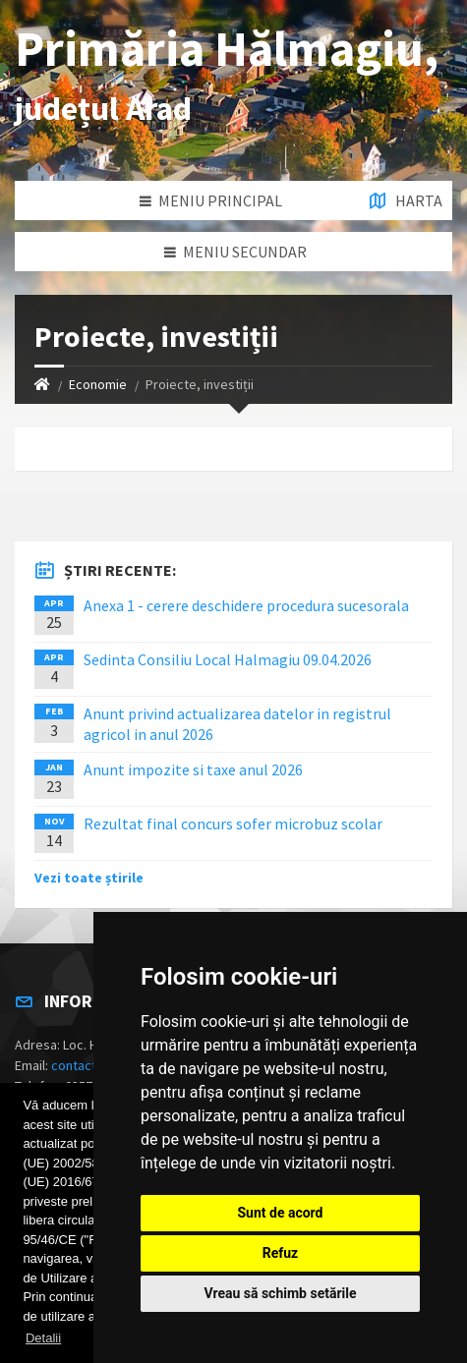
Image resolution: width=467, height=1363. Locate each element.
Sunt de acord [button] (279, 1213)
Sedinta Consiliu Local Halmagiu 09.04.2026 (228, 659)
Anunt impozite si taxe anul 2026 (193, 769)
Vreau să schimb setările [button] (280, 1293)
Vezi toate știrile (89, 877)
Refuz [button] (281, 1253)
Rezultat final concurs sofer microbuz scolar (233, 823)
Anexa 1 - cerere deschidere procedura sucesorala (246, 605)
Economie (98, 384)
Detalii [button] (43, 1338)
